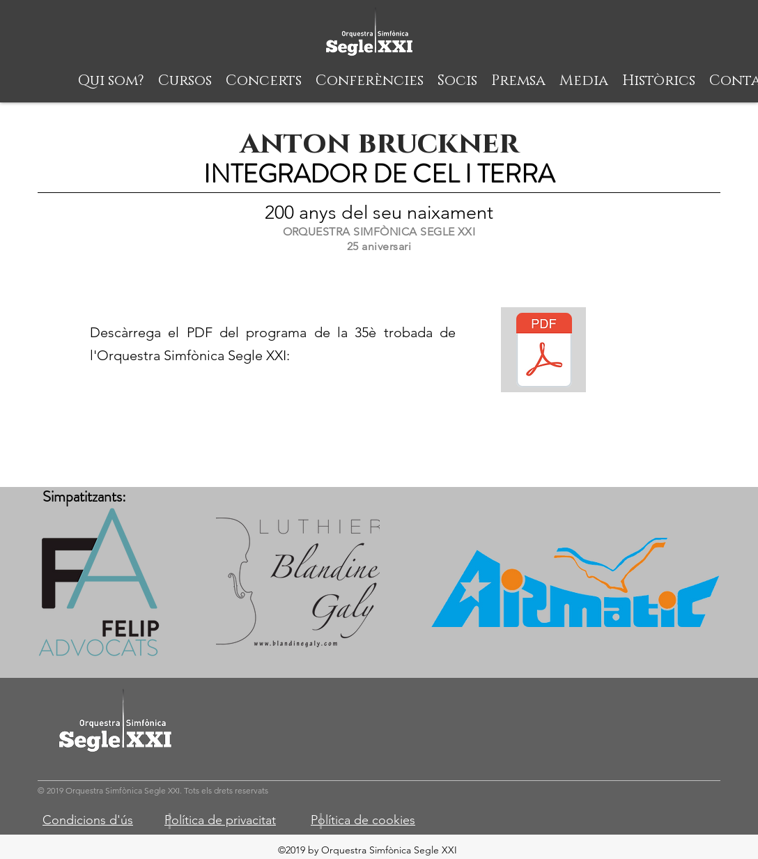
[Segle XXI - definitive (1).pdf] (544, 351)
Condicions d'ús (87, 820)
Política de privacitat (220, 820)
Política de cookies (363, 820)
